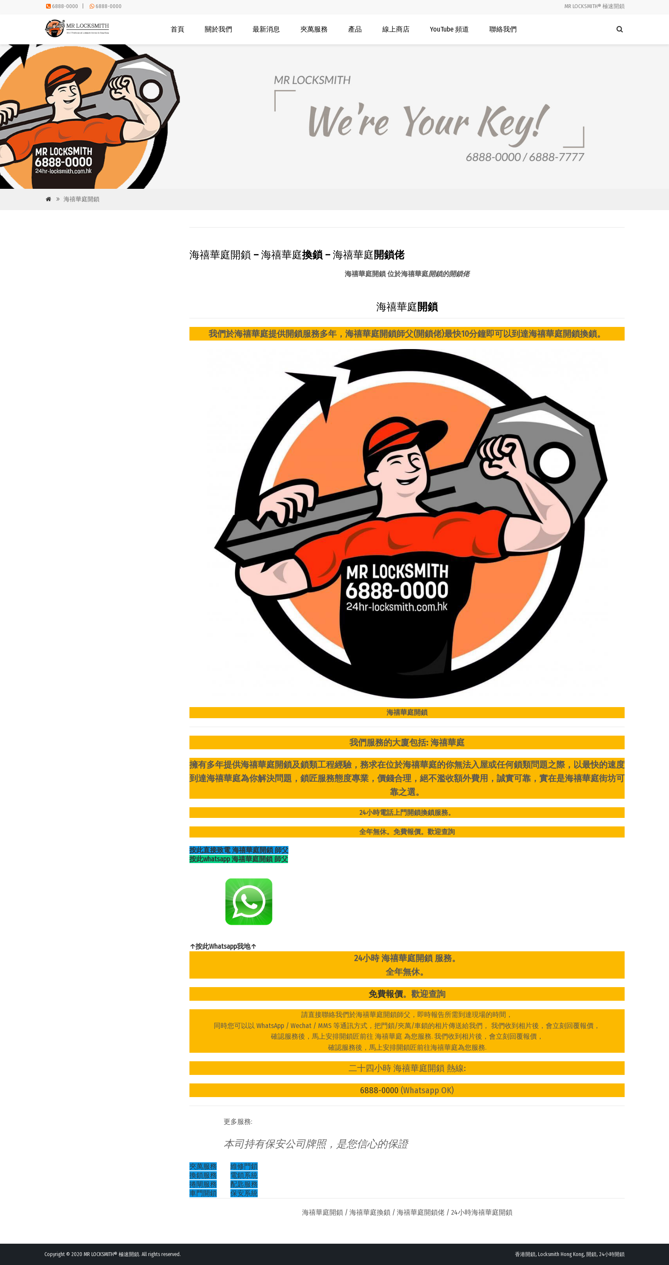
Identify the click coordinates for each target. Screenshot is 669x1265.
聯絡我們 (503, 29)
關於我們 (218, 29)
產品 (355, 29)
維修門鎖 (244, 1166)
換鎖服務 (203, 1175)
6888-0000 (65, 6)
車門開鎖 (203, 1193)
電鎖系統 (244, 1175)
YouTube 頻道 (449, 29)
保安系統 (244, 1193)
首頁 (177, 29)
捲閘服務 (203, 1184)
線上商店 (396, 29)
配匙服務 (244, 1184)
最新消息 (266, 29)
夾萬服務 (314, 29)
